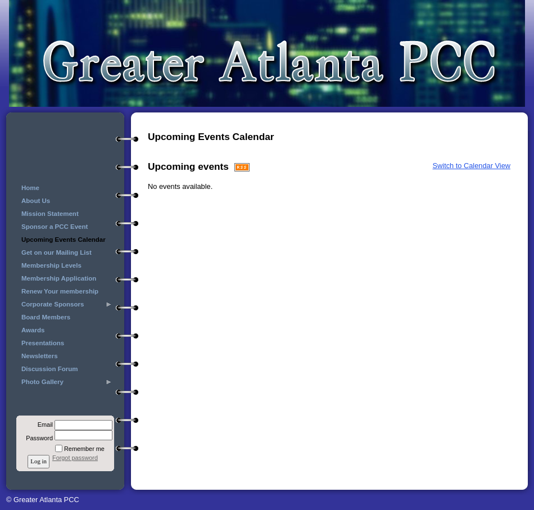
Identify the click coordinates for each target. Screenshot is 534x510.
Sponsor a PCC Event (54, 226)
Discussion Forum (49, 368)
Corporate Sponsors (52, 304)
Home (30, 187)
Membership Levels (51, 265)
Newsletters (39, 356)
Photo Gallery (42, 381)
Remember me (84, 448)
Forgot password (75, 457)
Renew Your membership (59, 291)
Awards (32, 330)
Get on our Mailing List (56, 252)
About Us (35, 200)
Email (43, 424)
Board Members (45, 317)
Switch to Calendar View (471, 165)
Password (37, 438)
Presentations (42, 343)
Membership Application (58, 278)
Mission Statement (50, 213)
